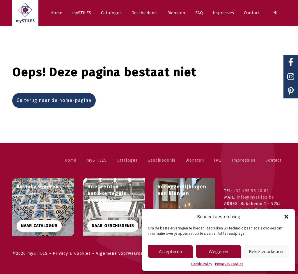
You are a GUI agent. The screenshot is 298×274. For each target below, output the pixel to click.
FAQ (218, 160)
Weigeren (218, 251)
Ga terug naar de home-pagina (54, 100)
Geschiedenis (161, 160)
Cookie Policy (201, 264)
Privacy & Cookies (229, 264)
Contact (273, 160)
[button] (286, 217)
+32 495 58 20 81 (251, 190)
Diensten (194, 160)
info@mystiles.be (255, 197)
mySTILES (96, 160)
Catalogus (127, 160)
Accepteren (170, 251)
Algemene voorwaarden (121, 253)
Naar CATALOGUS (39, 225)
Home (71, 160)
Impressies (244, 160)
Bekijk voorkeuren (267, 251)
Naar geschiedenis (113, 225)
